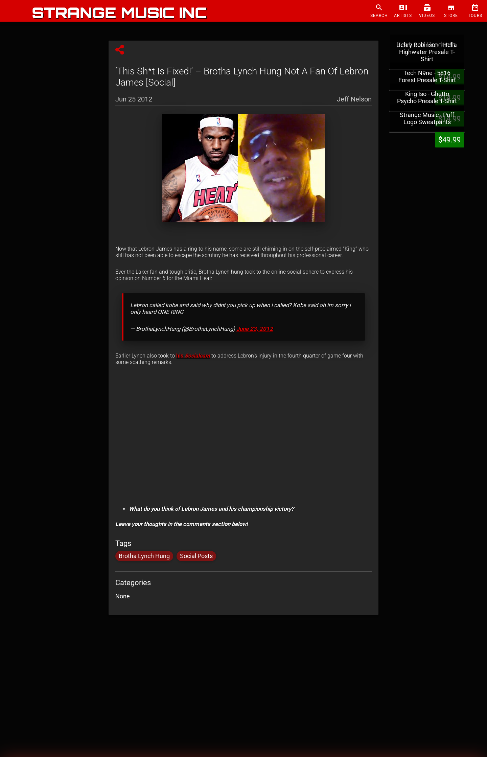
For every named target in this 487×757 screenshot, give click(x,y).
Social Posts (196, 556)
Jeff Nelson (354, 98)
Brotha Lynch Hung (144, 556)
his (193, 355)
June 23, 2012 (254, 328)
